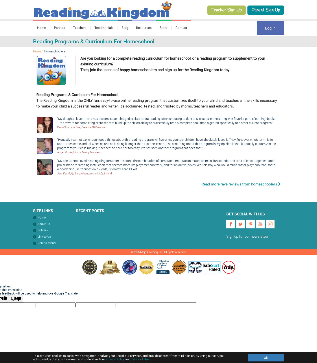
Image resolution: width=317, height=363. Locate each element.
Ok (266, 357)
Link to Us (44, 236)
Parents (59, 28)
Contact (181, 28)
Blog (125, 28)
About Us (43, 224)
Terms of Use (140, 359)
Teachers (80, 28)
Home (41, 28)
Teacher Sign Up (226, 10)
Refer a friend (46, 243)
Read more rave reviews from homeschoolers (241, 184)
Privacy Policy (115, 359)
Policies (42, 230)
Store (164, 28)
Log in (270, 28)
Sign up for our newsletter (247, 236)
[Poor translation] (16, 298)
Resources (144, 28)
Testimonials (104, 28)
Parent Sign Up (265, 10)
